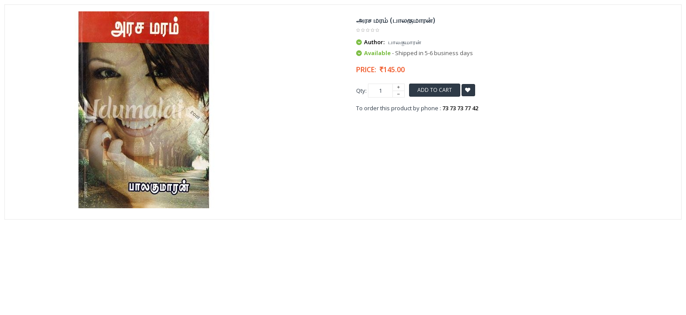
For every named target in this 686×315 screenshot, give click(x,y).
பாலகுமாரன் (404, 42)
